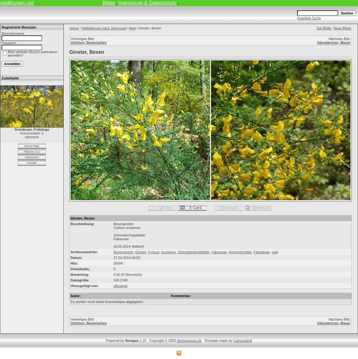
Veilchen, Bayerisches (89, 42)
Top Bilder (323, 28)
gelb (275, 252)
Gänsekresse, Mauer (334, 42)
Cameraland (242, 340)
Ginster (140, 252)
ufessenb (120, 286)
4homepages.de (189, 340)
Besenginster (123, 252)
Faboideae (261, 252)
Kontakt (32, 162)
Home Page (31, 146)
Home (74, 28)
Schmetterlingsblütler (194, 252)
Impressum (32, 157)
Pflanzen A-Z (32, 151)
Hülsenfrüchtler (240, 252)
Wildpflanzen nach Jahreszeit (104, 28)
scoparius (168, 252)
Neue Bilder (342, 28)
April (132, 28)
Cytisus (153, 252)
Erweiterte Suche (309, 18)
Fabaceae (219, 252)
